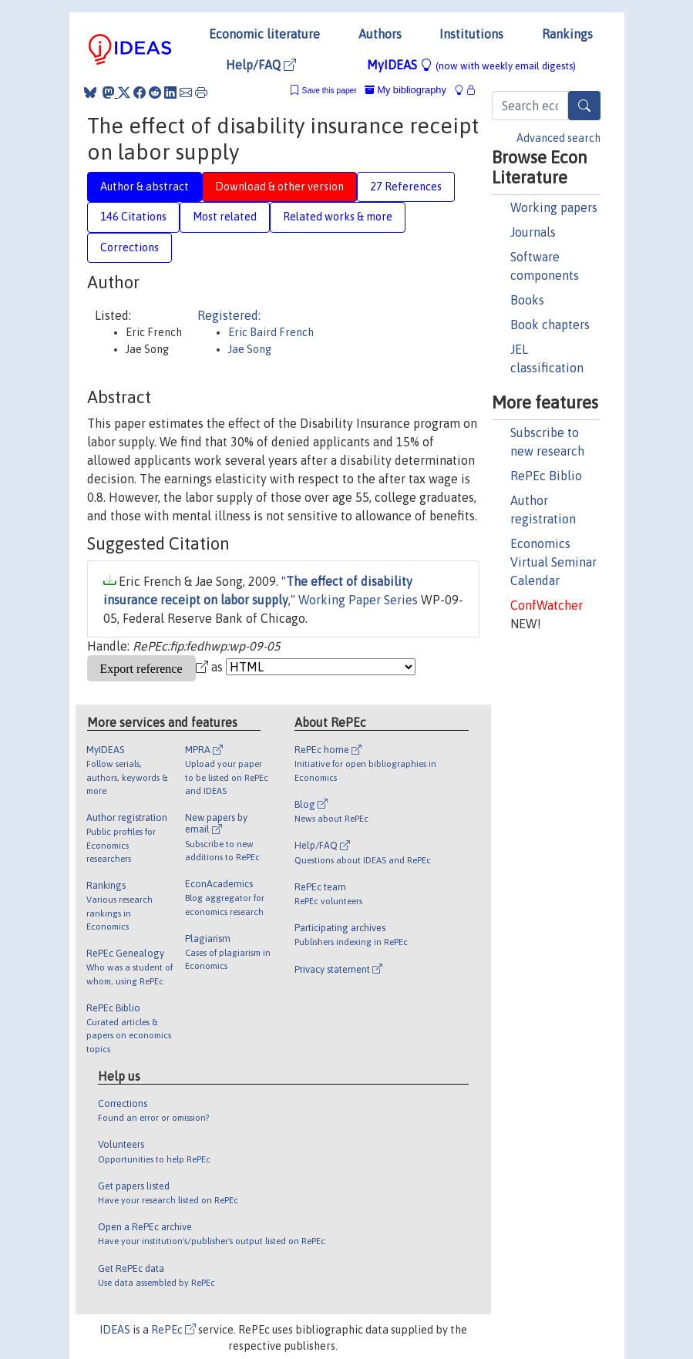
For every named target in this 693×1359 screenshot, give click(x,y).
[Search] (584, 105)
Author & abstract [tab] (144, 186)
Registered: (229, 315)
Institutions (471, 34)
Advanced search (558, 138)
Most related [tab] (225, 216)
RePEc (173, 1330)
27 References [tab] (406, 186)
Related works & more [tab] (337, 216)
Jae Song (249, 349)
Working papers (553, 207)
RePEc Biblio (546, 476)
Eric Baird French (271, 332)
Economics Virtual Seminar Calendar (553, 562)
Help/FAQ (261, 65)
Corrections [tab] (129, 247)
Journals (533, 232)
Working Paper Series (358, 600)
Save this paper (329, 90)
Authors (380, 34)
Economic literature (264, 34)
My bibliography (405, 90)
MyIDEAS (471, 65)
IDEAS (114, 1330)
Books (527, 300)
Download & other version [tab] (279, 186)
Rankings (567, 34)
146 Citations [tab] (133, 216)
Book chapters (550, 324)
